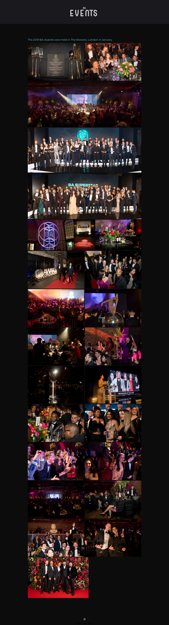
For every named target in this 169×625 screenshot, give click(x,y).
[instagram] (84, 619)
